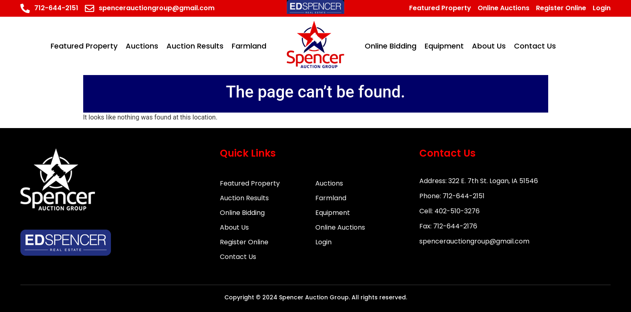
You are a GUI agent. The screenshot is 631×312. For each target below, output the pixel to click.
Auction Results (244, 198)
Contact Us (238, 256)
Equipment (332, 212)
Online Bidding (242, 212)
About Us (234, 227)
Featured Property (250, 183)
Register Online (244, 242)
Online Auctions (340, 227)
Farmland (330, 198)
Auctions (329, 183)
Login (323, 242)
